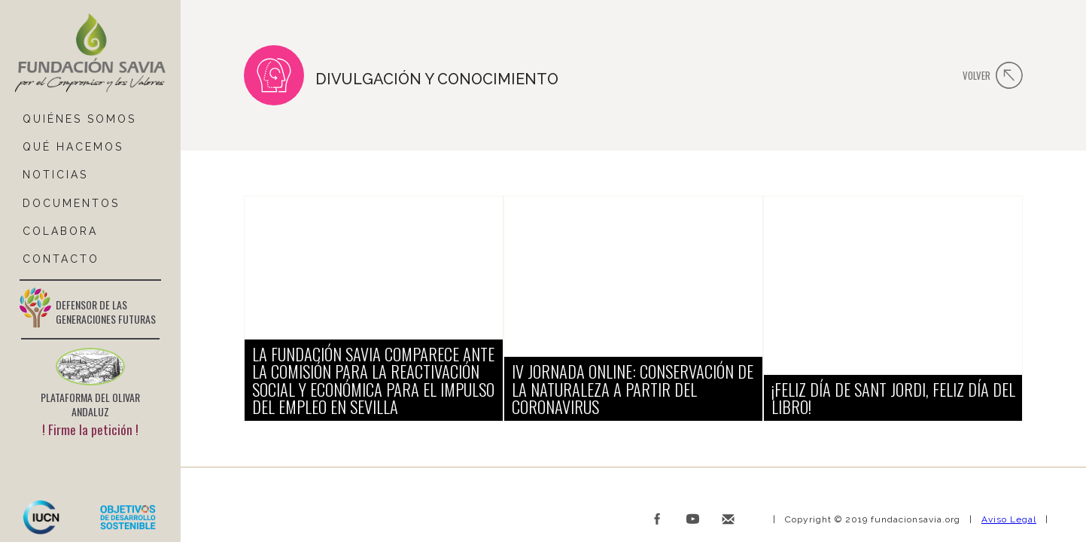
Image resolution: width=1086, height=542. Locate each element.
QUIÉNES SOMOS (79, 119)
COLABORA (60, 231)
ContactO (61, 259)
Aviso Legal (1008, 519)
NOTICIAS (55, 175)
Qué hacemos (73, 147)
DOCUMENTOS (71, 203)
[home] (90, 54)
